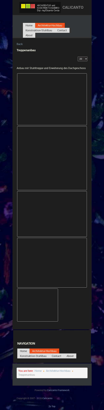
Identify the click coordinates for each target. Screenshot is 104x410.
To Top (52, 406)
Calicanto (58, 390)
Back (20, 44)
